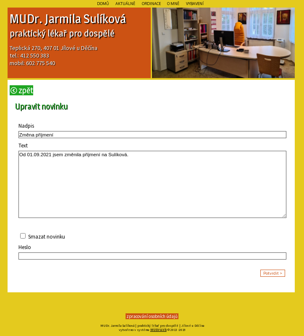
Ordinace (151, 3)
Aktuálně (125, 3)
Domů (103, 3)
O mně (173, 3)
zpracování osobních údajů (152, 316)
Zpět (22, 90)
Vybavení (195, 3)
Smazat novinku (46, 236)
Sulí (93, 18)
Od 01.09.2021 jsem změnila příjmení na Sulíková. (152, 184)
